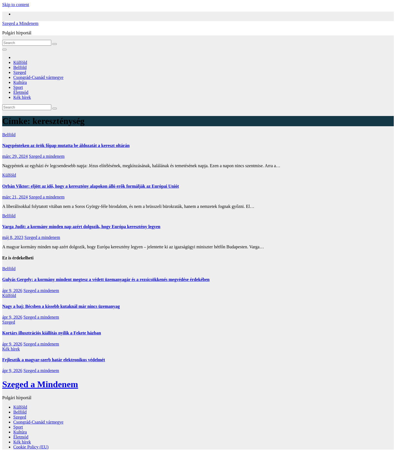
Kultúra (20, 82)
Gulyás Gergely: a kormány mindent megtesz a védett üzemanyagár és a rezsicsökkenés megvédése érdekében (106, 279)
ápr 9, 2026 (12, 290)
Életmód (20, 92)
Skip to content (15, 4)
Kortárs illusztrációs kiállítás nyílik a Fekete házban (51, 333)
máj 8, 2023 (12, 237)
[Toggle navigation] (4, 49)
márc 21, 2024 (15, 197)
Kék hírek (22, 97)
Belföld (20, 67)
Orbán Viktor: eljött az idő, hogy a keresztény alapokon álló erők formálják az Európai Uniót (90, 186)
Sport (18, 87)
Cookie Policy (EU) (30, 447)
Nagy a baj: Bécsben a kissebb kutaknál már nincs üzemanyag (61, 306)
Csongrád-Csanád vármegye (38, 77)
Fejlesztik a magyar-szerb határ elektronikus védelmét (53, 359)
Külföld (20, 62)
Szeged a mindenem (47, 156)
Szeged (19, 72)
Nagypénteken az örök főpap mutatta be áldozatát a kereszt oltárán (66, 145)
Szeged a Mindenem (20, 23)
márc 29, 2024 (15, 156)
